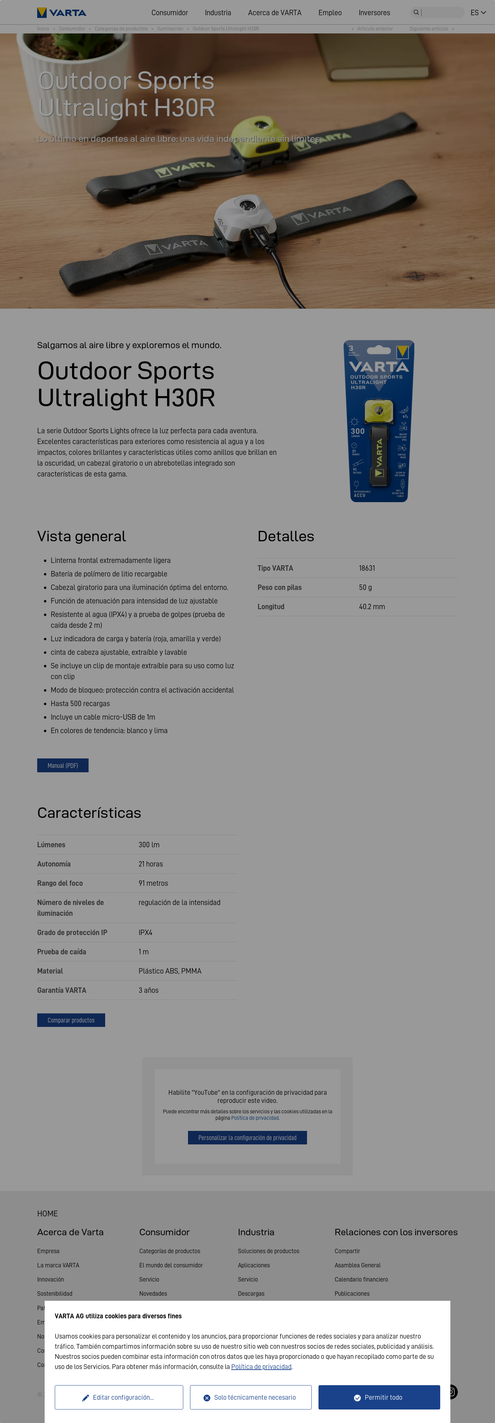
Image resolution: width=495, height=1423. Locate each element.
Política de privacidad (261, 1366)
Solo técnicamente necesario (255, 1397)
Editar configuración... (123, 1397)
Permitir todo (383, 1397)
